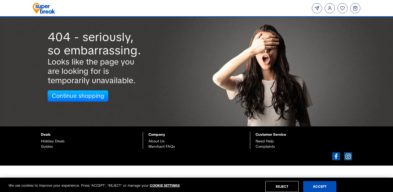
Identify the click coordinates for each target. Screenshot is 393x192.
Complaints (265, 146)
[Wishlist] (342, 8)
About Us (156, 141)
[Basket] (355, 8)
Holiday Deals (53, 141)
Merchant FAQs (161, 146)
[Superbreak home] (111, 8)
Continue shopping (78, 96)
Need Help (265, 141)
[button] (336, 156)
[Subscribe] (317, 8)
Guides (47, 146)
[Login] (330, 8)
